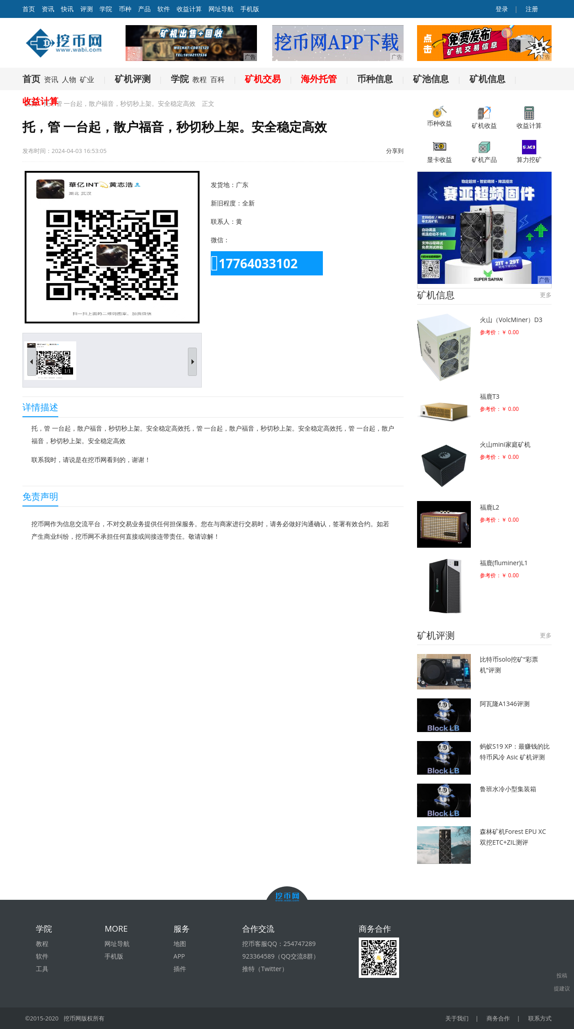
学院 (106, 8)
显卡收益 (439, 152)
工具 (42, 968)
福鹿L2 (489, 507)
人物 (69, 79)
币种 (125, 8)
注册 (531, 8)
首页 (31, 79)
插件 (180, 968)
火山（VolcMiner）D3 (511, 319)
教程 (199, 79)
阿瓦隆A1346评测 (505, 703)
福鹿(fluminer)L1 (504, 562)
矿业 (87, 79)
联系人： (223, 221)
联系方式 (540, 1018)
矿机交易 (263, 79)
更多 (546, 295)
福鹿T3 (490, 396)
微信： (220, 239)
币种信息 (375, 79)
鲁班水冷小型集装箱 (508, 789)
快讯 (67, 8)
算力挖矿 (529, 152)
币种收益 (439, 116)
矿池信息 (431, 79)
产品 (144, 8)
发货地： (223, 184)
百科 (217, 79)
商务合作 (498, 1018)
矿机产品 (484, 152)
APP (179, 956)
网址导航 (221, 8)
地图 (180, 943)
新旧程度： (226, 203)
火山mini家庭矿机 (505, 444)
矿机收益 (484, 118)
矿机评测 (133, 79)
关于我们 (457, 1018)
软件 (163, 8)
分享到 (395, 151)
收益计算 (189, 8)
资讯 (48, 8)
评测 (86, 8)
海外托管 (319, 79)
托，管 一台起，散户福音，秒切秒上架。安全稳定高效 (119, 103)
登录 (501, 8)
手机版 (249, 8)
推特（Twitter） (265, 968)
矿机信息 (487, 79)
